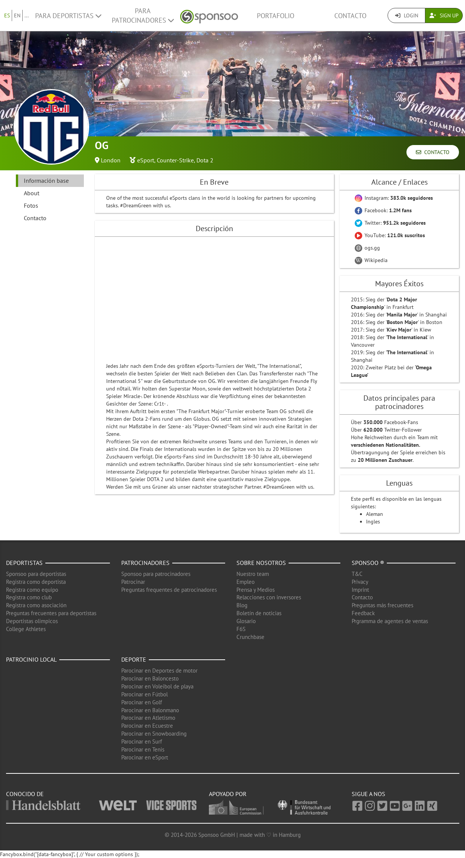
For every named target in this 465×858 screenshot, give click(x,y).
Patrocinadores (145, 562)
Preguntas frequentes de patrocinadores (169, 589)
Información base (46, 180)
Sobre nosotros (261, 562)
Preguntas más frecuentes (382, 605)
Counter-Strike (175, 160)
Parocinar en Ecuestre (147, 725)
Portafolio (275, 15)
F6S (241, 629)
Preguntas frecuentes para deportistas (51, 613)
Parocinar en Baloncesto (150, 678)
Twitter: (390, 222)
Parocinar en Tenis (142, 749)
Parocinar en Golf (141, 702)
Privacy (360, 581)
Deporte (133, 659)
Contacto (350, 15)
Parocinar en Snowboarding (154, 733)
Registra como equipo (32, 589)
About (31, 193)
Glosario (246, 621)
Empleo (245, 581)
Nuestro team (252, 573)
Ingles (373, 521)
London (110, 160)
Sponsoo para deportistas (36, 573)
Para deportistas (68, 15)
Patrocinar (133, 581)
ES (7, 15)
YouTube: (390, 235)
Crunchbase (250, 636)
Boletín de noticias (258, 613)
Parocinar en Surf (141, 741)
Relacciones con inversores (268, 597)
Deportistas (24, 562)
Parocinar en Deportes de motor (159, 670)
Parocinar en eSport (144, 757)
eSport (145, 160)
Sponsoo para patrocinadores (155, 573)
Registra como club (29, 597)
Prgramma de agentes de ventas (390, 621)
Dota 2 (204, 160)
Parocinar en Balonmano (150, 710)
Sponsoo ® (368, 562)
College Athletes (26, 629)
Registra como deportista (36, 581)
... (27, 15)
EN (17, 15)
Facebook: (383, 210)
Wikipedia (371, 260)
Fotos (31, 205)
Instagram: (394, 197)
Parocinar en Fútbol (144, 694)
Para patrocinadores (143, 15)
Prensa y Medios (255, 589)
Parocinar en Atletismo (148, 717)
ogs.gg (367, 247)
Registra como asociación (36, 605)
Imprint (360, 589)
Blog (241, 605)
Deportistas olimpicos (32, 621)
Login (406, 15)
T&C (357, 573)
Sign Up (444, 15)
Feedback (363, 613)
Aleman (374, 514)
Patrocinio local (31, 659)
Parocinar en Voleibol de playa (157, 686)
